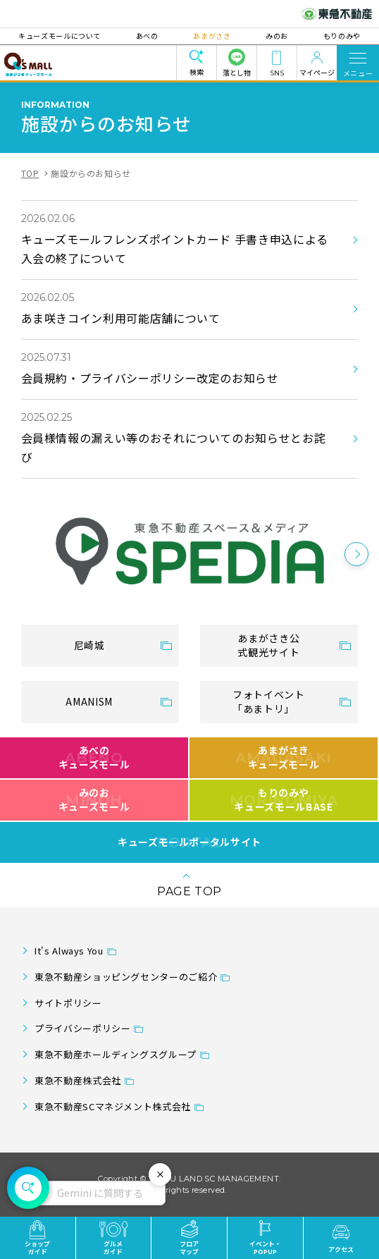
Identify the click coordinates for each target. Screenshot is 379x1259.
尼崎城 (89, 645)
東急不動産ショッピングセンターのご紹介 (126, 976)
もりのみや (339, 35)
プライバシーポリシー (82, 1028)
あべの (148, 35)
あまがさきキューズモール (283, 757)
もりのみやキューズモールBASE (283, 799)
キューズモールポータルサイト (189, 842)
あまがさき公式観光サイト (268, 645)
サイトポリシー (68, 1002)
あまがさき (211, 35)
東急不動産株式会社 (78, 1080)
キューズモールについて (62, 35)
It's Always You (69, 950)
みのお (275, 35)
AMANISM (89, 701)
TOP (30, 173)
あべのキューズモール (94, 757)
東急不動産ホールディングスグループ (116, 1054)
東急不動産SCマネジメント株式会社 (113, 1106)
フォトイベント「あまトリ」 (268, 701)
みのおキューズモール (94, 799)
